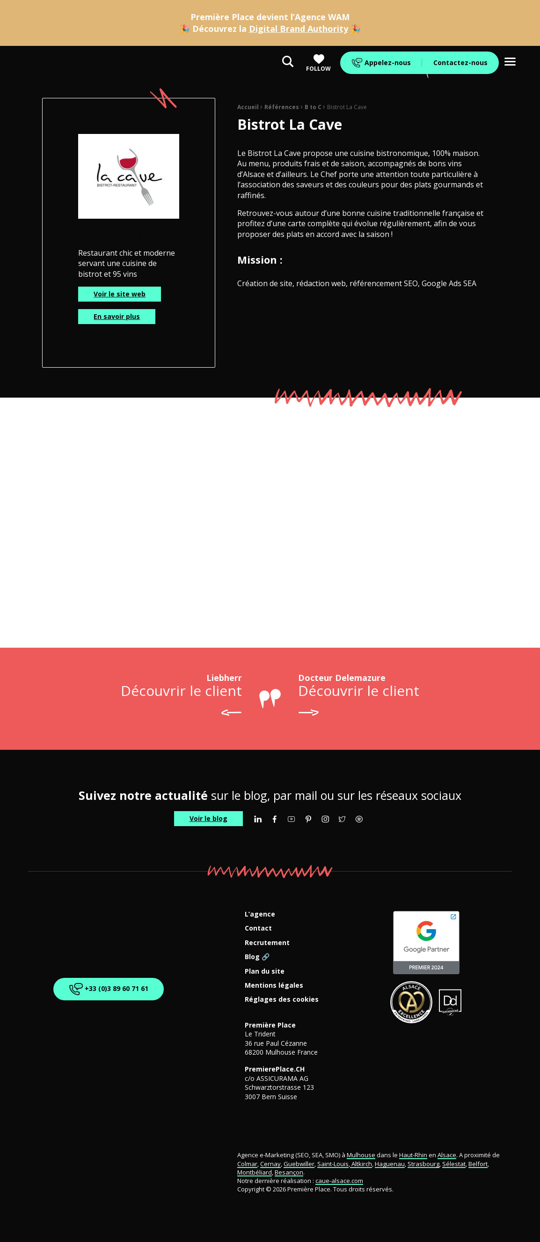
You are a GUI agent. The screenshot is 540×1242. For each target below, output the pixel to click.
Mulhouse (361, 1155)
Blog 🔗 (257, 957)
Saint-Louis (333, 1164)
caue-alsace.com (339, 1180)
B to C (313, 107)
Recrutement (267, 943)
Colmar (247, 1164)
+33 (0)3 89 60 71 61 (107, 989)
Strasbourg (423, 1164)
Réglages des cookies (282, 1000)
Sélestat (454, 1164)
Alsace (447, 1155)
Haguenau (390, 1164)
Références (281, 107)
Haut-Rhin (413, 1155)
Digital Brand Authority (298, 28)
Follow (318, 63)
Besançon (289, 1172)
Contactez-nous (460, 62)
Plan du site (265, 972)
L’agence (260, 914)
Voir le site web (120, 293)
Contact (258, 928)
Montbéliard (254, 1172)
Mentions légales (274, 986)
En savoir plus (117, 316)
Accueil (248, 107)
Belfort (478, 1164)
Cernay (270, 1164)
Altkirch (361, 1164)
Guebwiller (299, 1164)
